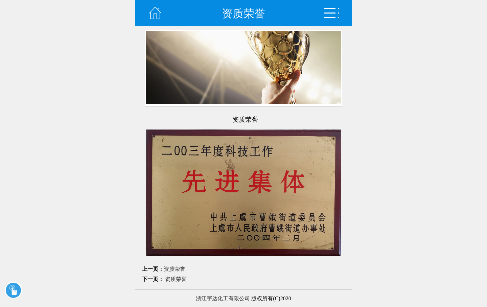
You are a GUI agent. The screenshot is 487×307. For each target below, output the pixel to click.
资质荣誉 (174, 269)
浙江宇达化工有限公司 (223, 298)
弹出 (331, 13)
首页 (155, 13)
